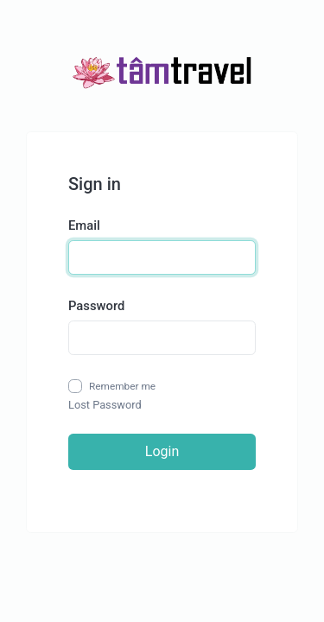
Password (96, 306)
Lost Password (105, 404)
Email (84, 225)
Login (162, 451)
